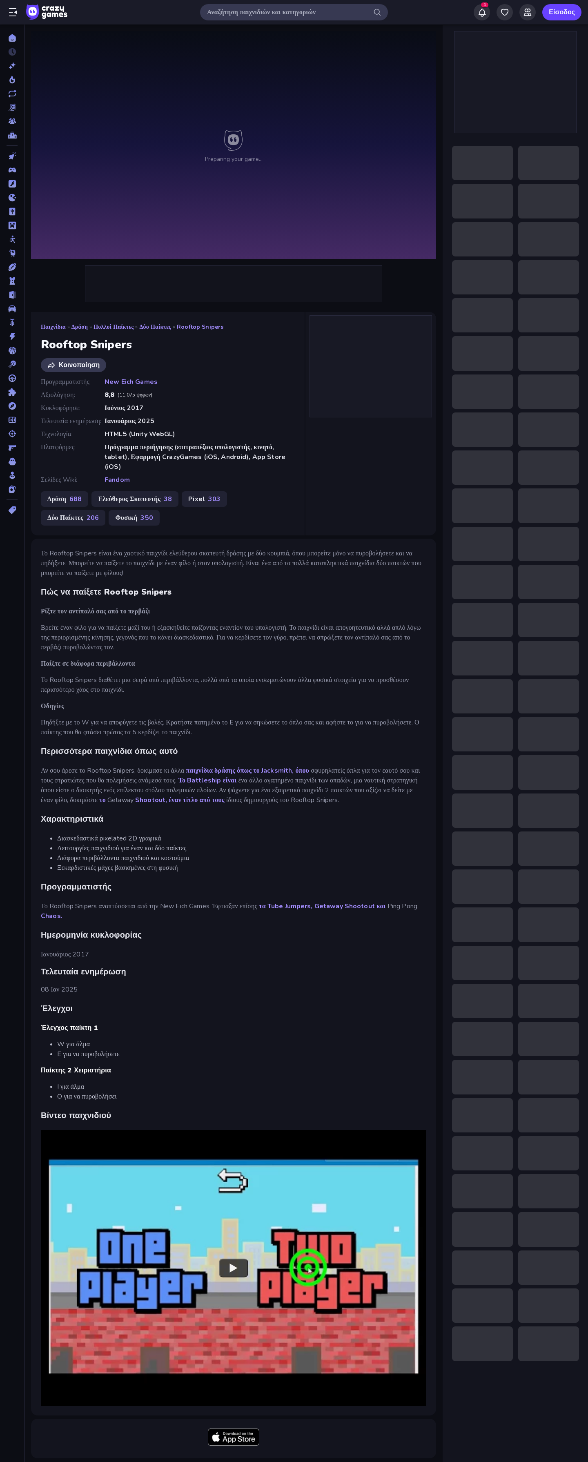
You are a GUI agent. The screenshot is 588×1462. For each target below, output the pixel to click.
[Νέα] (12, 66)
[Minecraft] (12, 225)
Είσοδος (562, 12)
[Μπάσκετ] (12, 350)
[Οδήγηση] (12, 378)
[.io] (12, 198)
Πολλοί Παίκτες (114, 327)
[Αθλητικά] (12, 267)
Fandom (117, 479)
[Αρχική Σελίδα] (12, 38)
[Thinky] (12, 253)
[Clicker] (12, 156)
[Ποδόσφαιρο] (12, 420)
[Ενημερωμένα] (12, 93)
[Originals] (12, 107)
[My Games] (505, 12)
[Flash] (12, 184)
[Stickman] (12, 239)
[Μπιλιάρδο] (12, 364)
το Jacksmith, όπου (281, 770)
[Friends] (527, 12)
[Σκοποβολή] (12, 434)
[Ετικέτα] (12, 510)
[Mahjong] (12, 211)
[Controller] (12, 170)
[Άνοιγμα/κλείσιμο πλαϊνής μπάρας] (13, 12)
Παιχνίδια (53, 327)
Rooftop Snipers (200, 327)
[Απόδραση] (12, 295)
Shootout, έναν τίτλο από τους (180, 800)
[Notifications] (482, 12)
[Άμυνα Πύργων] (12, 281)
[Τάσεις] (12, 80)
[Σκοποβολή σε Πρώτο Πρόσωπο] (12, 448)
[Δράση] (12, 336)
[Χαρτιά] (12, 489)
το (102, 800)
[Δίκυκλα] (12, 323)
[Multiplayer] (12, 121)
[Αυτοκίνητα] (12, 309)
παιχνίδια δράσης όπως (218, 770)
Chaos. (51, 916)
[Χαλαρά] (12, 475)
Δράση (79, 327)
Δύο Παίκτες (155, 327)
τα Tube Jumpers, (285, 906)
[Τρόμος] (12, 461)
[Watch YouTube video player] (233, 1268)
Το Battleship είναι (207, 780)
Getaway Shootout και (350, 906)
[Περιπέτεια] (12, 406)
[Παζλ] (12, 392)
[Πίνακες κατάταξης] (12, 135)
